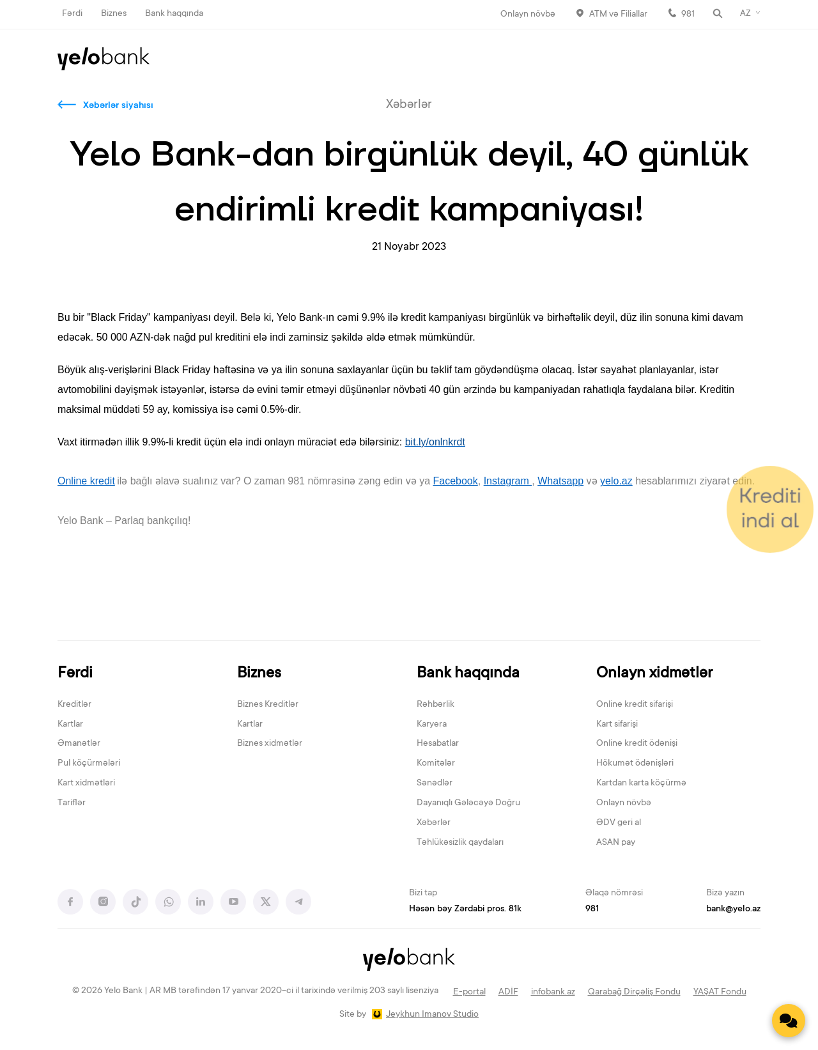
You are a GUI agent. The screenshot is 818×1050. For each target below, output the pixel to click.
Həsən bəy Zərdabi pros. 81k (465, 909)
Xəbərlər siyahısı (118, 106)
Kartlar (70, 725)
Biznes (114, 14)
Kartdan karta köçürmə (641, 783)
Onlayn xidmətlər (654, 674)
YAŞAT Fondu (719, 992)
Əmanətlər (79, 744)
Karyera (432, 725)
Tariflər (72, 803)
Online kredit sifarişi (634, 705)
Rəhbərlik (435, 705)
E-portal (469, 992)
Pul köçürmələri (89, 764)
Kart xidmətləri (86, 783)
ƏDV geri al (618, 823)
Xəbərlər (434, 823)
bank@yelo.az (733, 909)
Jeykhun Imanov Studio (432, 1015)
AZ (745, 14)
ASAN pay (615, 843)
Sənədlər (434, 783)
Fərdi (72, 14)
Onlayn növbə (527, 15)
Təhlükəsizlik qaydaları (460, 843)
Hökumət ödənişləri (635, 764)
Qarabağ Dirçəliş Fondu (634, 992)
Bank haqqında (174, 14)
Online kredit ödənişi (636, 744)
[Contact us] (788, 1020)
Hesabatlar (438, 744)
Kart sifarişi (617, 725)
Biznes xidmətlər (269, 744)
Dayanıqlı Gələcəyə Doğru (468, 803)
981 (688, 15)
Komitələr (436, 764)
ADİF (508, 992)
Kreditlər (74, 705)
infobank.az (553, 992)
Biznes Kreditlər (267, 705)
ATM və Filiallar (618, 15)
